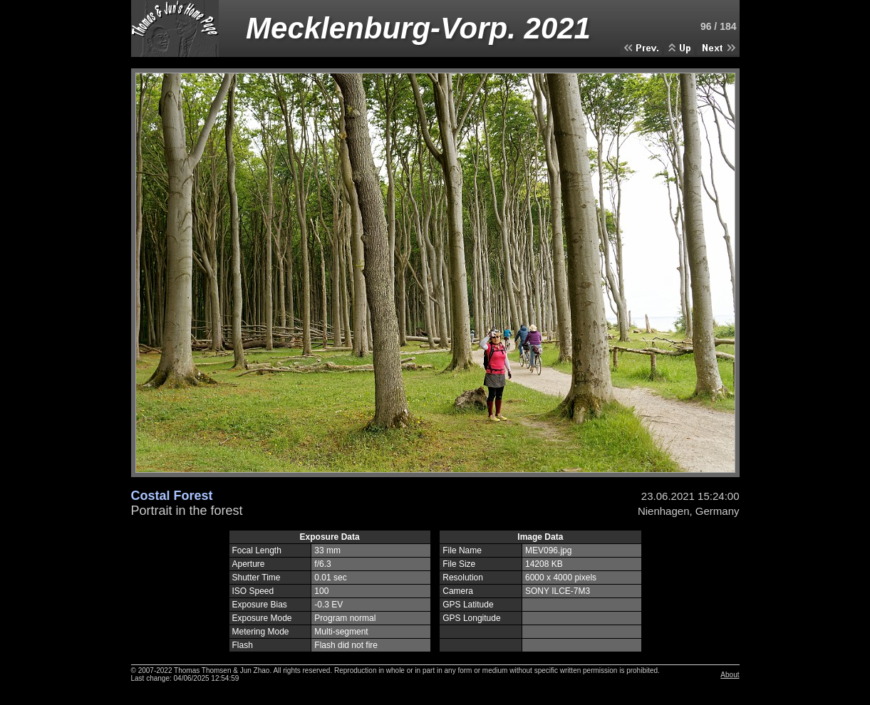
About (729, 675)
